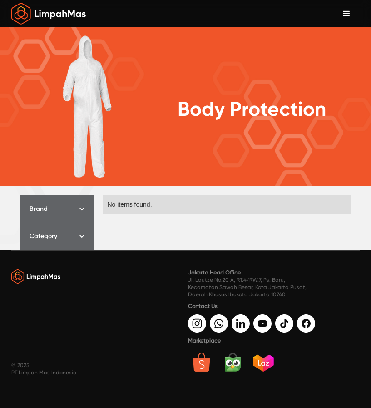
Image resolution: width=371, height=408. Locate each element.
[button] (57, 209)
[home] (48, 13)
